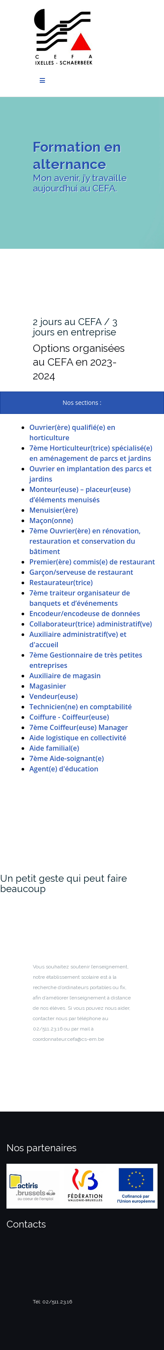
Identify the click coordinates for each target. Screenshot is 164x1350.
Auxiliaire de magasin (65, 675)
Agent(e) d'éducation (63, 769)
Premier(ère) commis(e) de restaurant (92, 562)
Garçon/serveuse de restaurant (81, 572)
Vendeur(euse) (53, 696)
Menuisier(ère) (53, 510)
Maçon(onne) (51, 520)
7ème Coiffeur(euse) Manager (78, 727)
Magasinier (47, 686)
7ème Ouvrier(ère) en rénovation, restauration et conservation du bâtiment (85, 541)
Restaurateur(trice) (61, 582)
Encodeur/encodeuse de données (84, 613)
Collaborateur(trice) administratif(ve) (90, 624)
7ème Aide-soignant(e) (66, 758)
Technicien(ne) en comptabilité (80, 706)
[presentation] (82, 403)
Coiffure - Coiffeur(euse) (69, 717)
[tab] (82, 403)
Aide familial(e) (54, 748)
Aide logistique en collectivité (77, 737)
